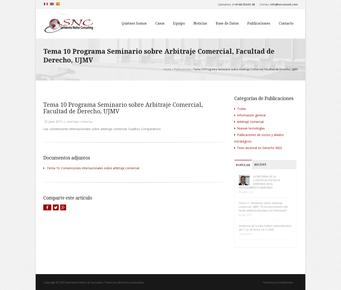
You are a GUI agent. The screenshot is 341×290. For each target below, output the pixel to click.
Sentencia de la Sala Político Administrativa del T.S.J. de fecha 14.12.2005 (265, 227)
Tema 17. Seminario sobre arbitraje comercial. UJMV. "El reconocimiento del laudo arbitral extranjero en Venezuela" (263, 206)
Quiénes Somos (134, 23)
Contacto (286, 23)
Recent (260, 164)
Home (167, 69)
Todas (240, 109)
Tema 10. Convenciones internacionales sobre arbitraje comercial (91, 168)
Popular (243, 165)
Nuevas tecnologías (249, 128)
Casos (159, 23)
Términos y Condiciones (278, 282)
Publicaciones (258, 23)
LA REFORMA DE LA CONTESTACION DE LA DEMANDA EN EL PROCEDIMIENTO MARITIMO (259, 182)
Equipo (179, 23)
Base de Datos (227, 23)
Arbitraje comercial (80, 121)
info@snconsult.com (284, 4)
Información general (250, 115)
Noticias (200, 23)
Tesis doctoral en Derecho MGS (258, 148)
